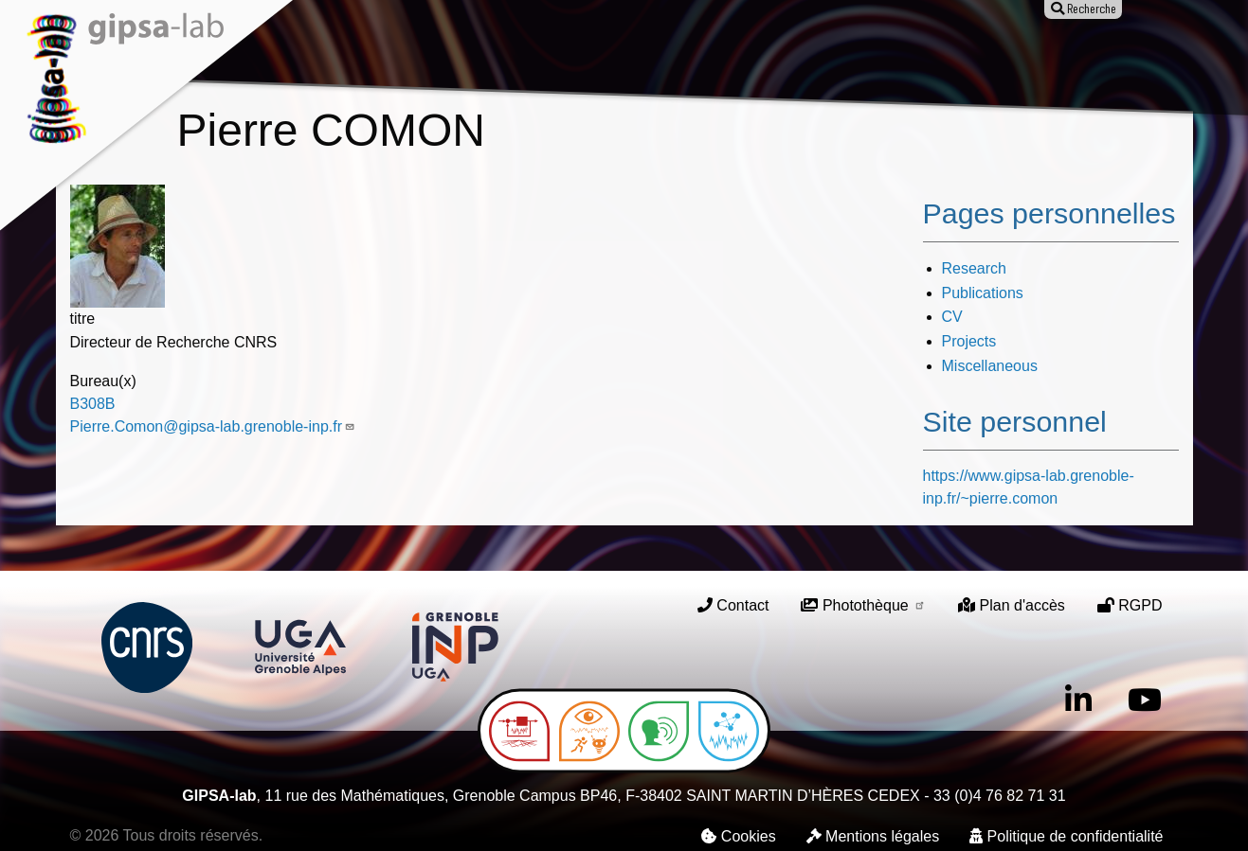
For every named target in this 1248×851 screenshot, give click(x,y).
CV (952, 317)
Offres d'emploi (872, 54)
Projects (969, 341)
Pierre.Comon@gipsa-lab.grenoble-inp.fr (213, 426)
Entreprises (1020, 54)
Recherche (469, 54)
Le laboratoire (331, 54)
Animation (730, 54)
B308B (93, 404)
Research (974, 268)
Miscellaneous (990, 366)
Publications (601, 54)
